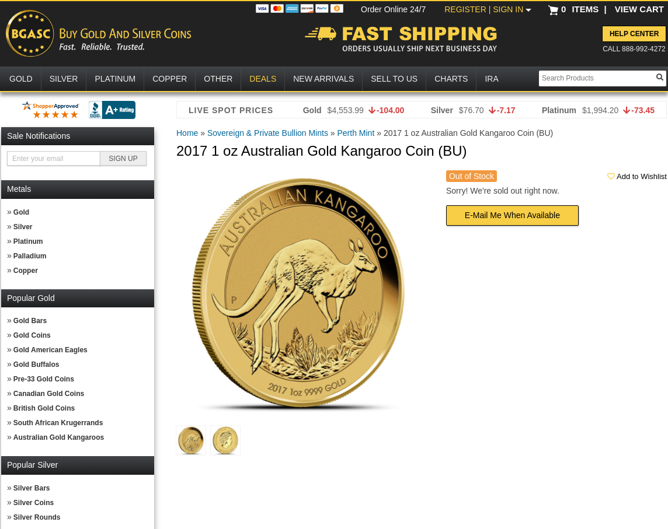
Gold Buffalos (36, 364)
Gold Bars (30, 321)
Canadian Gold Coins (48, 394)
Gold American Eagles (50, 350)
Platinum (28, 241)
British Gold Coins (44, 408)
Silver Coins (33, 503)
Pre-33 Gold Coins (43, 379)
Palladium (30, 256)
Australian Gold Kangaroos (58, 437)
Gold (21, 212)
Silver (23, 227)
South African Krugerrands (58, 423)
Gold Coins (32, 335)
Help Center (634, 34)
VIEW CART (639, 9)
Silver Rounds (37, 517)
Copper (25, 271)
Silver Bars (31, 488)
